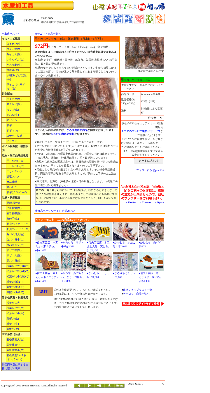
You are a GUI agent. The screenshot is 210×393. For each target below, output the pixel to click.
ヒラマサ (12, 141)
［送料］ (44, 291)
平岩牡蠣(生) (14, 208)
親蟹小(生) (13, 329)
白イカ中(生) (14, 49)
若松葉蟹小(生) (15, 350)
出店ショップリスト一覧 (137, 289)
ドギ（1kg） (14, 130)
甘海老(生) (13, 70)
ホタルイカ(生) (15, 59)
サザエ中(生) (14, 250)
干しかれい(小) (15, 166)
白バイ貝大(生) (15, 234)
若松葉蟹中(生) (15, 344)
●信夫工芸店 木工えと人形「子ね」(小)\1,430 (46, 246)
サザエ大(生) (14, 255)
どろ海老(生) (14, 64)
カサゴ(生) (13, 109)
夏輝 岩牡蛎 (13, 202)
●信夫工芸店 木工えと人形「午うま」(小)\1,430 (47, 277)
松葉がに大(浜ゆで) (18, 265)
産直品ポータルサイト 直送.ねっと (55, 210)
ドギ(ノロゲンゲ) (17, 192)
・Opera (159, 202)
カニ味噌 (12, 181)
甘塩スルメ (13, 176)
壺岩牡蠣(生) (14, 213)
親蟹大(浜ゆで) (15, 281)
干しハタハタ (14, 171)
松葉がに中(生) (15, 308)
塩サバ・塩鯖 (14, 135)
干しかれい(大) (15, 160)
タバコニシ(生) (15, 244)
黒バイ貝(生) (14, 260)
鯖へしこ (12, 187)
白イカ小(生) (14, 43)
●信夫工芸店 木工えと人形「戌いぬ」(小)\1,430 (150, 277)
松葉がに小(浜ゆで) (18, 276)
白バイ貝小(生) (15, 239)
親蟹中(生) (13, 323)
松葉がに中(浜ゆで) (18, 271)
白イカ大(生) (14, 54)
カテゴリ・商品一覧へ (48, 33)
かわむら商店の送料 (62, 134)
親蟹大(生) (13, 318)
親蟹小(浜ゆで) (15, 292)
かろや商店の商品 (77, 130)
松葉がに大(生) (15, 302)
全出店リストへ (11, 33)
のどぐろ (12, 120)
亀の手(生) (13, 218)
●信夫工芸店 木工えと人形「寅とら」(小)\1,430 (99, 246)
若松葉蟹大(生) (15, 339)
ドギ (9, 125)
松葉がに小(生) (15, 313)
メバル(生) (13, 114)
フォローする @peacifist (150, 170)
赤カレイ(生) (14, 104)
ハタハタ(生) (14, 99)
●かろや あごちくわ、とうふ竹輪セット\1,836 (73, 277)
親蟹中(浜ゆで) (15, 287)
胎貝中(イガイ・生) (18, 229)
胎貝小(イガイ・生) (18, 223)
